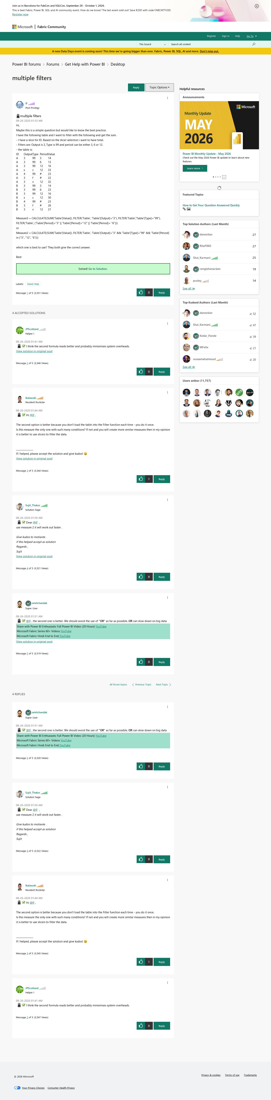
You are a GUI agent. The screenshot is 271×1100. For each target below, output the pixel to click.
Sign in (225, 35)
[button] (136, 87)
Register (211, 35)
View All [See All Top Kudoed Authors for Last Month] (189, 367)
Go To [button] (250, 36)
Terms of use (232, 1074)
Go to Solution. (98, 269)
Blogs (140, 26)
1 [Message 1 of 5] (27, 292)
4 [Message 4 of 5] (27, 568)
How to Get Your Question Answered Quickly (211, 205)
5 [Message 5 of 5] (27, 653)
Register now (20, 14)
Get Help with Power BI (85, 64)
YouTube (101, 626)
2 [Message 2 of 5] (27, 363)
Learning (154, 26)
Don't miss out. (209, 51)
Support (170, 26)
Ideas (106, 26)
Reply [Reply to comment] (162, 371)
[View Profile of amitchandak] (39, 603)
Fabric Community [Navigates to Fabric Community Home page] (51, 26)
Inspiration (91, 26)
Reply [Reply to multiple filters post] (162, 292)
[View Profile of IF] (26, 103)
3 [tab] (218, 177)
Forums (74, 26)
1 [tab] (213, 177)
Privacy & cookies (211, 1074)
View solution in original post (34, 351)
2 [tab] (215, 177)
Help (237, 35)
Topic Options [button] (158, 87)
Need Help (33, 284)
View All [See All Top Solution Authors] (189, 288)
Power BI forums (26, 64)
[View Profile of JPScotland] (31, 329)
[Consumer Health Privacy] (61, 1087)
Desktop (118, 64)
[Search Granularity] (152, 44)
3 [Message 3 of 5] (27, 470)
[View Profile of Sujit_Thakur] (32, 505)
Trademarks (250, 1074)
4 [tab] (220, 177)
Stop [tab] (224, 177)
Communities (123, 26)
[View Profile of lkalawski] (30, 398)
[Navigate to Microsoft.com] (22, 27)
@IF (32, 415)
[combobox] (213, 44)
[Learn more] (195, 168)
